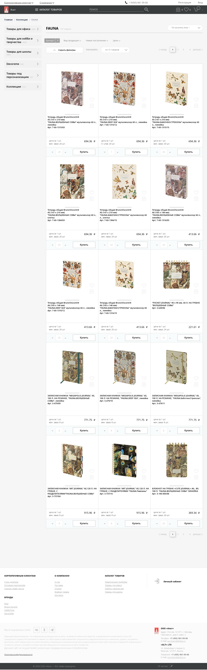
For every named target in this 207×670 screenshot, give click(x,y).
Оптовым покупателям (14, 585)
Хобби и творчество (114, 589)
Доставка (59, 585)
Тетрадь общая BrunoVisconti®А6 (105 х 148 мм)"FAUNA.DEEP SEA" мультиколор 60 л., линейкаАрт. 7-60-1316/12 (71, 307)
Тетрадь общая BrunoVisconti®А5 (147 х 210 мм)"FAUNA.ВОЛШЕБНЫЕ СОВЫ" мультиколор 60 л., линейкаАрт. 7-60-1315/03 (72, 122)
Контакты (59, 595)
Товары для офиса (113, 585)
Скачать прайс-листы (14, 589)
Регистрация (184, 2)
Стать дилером (11, 582)
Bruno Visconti (10, 607)
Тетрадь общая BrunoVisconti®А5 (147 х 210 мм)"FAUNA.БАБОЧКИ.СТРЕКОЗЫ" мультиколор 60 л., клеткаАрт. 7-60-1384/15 (123, 215)
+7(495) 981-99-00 (138, 3)
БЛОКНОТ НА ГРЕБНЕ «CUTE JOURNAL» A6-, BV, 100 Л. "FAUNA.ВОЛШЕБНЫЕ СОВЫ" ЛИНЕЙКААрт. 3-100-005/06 (175, 491)
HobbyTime (9, 610)
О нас (57, 582)
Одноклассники (44, 630)
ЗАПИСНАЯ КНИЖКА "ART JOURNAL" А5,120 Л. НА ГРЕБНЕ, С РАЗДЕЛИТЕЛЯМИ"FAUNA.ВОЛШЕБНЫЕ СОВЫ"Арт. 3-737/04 (72, 492)
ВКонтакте (36, 630)
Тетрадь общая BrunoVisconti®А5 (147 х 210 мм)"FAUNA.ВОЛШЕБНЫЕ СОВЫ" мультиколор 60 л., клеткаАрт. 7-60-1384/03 (72, 215)
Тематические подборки (116, 582)
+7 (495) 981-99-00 (179, 638)
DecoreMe (9, 613)
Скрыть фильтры (66, 50)
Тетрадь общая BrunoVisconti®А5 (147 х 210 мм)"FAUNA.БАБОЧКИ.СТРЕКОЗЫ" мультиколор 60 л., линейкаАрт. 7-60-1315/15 (175, 122)
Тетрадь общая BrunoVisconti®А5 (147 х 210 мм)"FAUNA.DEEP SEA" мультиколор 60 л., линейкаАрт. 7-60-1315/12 (123, 121)
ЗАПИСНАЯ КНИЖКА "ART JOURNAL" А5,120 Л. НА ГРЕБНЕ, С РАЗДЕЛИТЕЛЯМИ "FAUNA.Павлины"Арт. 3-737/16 (124, 491)
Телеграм (52, 630)
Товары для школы (113, 592)
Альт (6, 604)
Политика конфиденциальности (18, 655)
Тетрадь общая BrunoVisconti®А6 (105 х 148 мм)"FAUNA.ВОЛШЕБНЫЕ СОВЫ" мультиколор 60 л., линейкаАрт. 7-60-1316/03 (176, 215)
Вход (200, 2)
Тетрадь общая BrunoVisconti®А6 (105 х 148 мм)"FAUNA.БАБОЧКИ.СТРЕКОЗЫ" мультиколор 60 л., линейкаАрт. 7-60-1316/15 (123, 308)
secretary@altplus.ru (176, 641)
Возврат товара (62, 592)
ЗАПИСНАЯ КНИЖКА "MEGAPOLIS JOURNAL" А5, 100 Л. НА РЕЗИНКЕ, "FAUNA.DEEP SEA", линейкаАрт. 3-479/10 (124, 398)
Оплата (58, 589)
